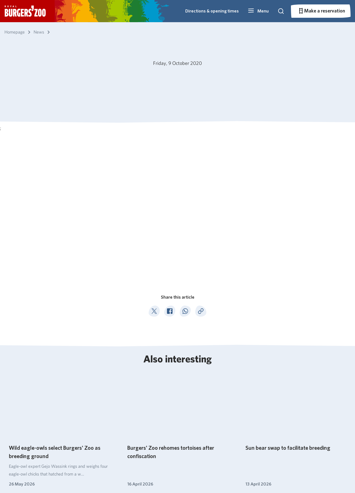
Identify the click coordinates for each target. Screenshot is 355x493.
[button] (258, 11)
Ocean (186, 403)
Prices (87, 403)
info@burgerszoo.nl (307, 418)
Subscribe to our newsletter (40, 414)
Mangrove (190, 395)
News (35, 359)
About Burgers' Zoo (150, 387)
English (23, 476)
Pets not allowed (94, 476)
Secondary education (250, 395)
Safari (185, 419)
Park (184, 435)
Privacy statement (128, 476)
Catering (139, 395)
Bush (185, 387)
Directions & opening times (212, 11)
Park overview (95, 411)
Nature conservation (151, 403)
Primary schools (245, 387)
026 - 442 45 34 (305, 404)
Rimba (186, 427)
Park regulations (61, 476)
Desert (187, 411)
